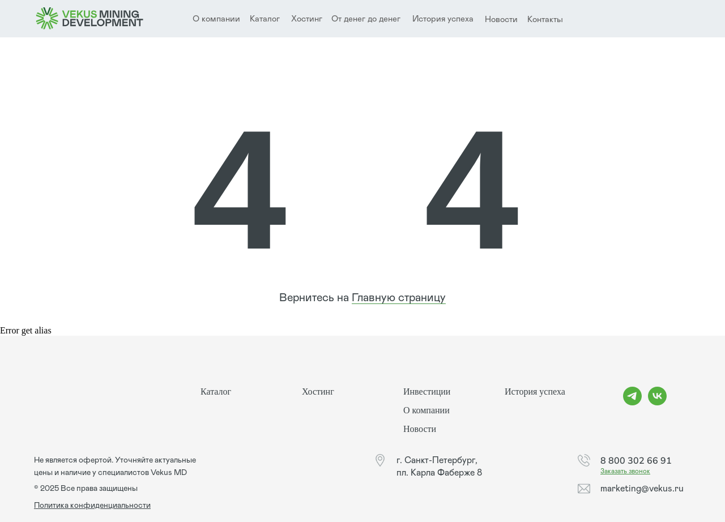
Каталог (265, 19)
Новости (501, 19)
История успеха (443, 19)
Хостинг (306, 19)
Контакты (545, 19)
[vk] (657, 402)
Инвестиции (426, 391)
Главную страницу (399, 297)
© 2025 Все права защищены (86, 489)
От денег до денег (365, 19)
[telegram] (632, 402)
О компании (426, 410)
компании (221, 19)
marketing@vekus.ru (642, 488)
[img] (90, 19)
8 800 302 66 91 (636, 460)
